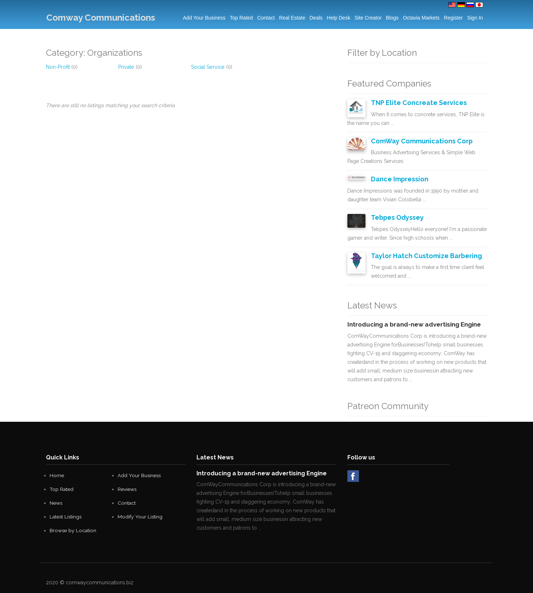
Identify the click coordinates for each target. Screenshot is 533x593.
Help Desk (338, 18)
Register (453, 18)
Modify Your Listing (140, 515)
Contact (266, 18)
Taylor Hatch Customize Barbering (423, 254)
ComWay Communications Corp (419, 140)
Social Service (207, 67)
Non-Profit (58, 67)
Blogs (392, 18)
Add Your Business (204, 18)
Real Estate (292, 18)
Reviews (127, 487)
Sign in (475, 18)
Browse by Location (73, 528)
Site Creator (368, 18)
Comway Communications (100, 17)
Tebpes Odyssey (396, 216)
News (56, 501)
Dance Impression (398, 178)
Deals (316, 18)
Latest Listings (66, 515)
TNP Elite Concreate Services (415, 102)
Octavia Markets (421, 18)
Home (57, 473)
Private (126, 67)
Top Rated (241, 18)
